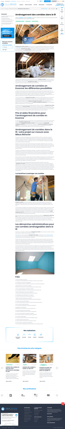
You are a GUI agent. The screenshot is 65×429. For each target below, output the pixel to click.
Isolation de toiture (27, 413)
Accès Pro (54, 1)
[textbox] (5, 47)
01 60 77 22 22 (60, 5)
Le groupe (2, 1)
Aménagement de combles (28, 412)
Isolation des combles (27, 410)
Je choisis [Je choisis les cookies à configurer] (5, 424)
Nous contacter (36, 418)
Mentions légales (4, 427)
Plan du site (12, 427)
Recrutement (28, 1)
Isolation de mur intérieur (28, 415)
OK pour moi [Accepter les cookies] (14, 424)
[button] (57, 368)
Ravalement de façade (27, 418)
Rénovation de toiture (27, 419)
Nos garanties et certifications (38, 410)
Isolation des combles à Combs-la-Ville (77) (29, 367)
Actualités (23, 1)
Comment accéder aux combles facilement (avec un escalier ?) (45, 369)
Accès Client (47, 1)
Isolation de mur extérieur (28, 416)
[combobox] (7, 47)
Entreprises (19, 1)
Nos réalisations (13, 1)
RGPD (9, 427)
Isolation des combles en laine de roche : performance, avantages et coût (12, 369)
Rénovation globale (27, 409)
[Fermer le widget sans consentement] (4, 413)
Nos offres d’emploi (37, 411)
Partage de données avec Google (6, 421)
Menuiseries (26, 421)
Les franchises (7, 1)
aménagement (19, 47)
